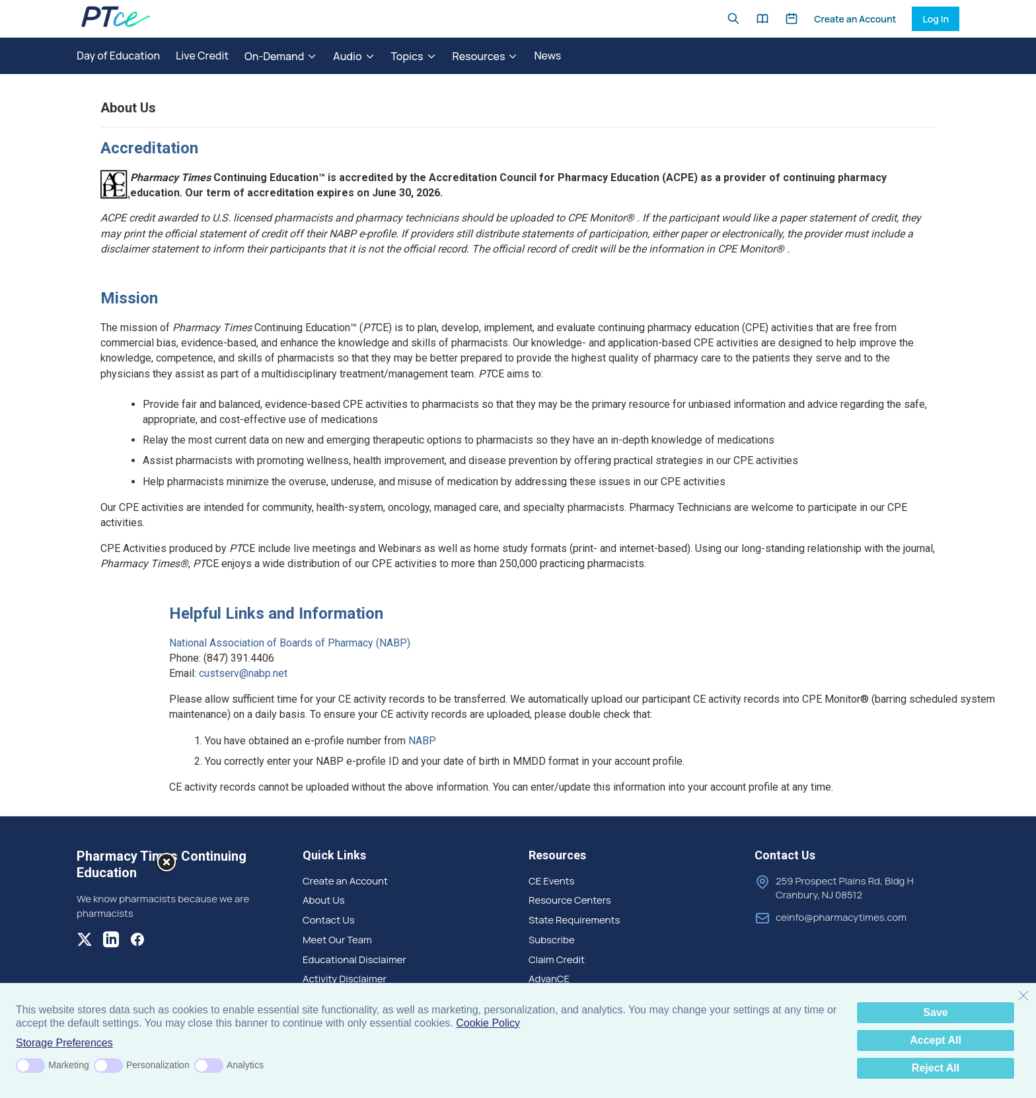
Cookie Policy (488, 1023)
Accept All (935, 1040)
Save (935, 1012)
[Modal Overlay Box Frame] (87, 980)
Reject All (935, 1068)
